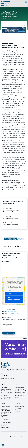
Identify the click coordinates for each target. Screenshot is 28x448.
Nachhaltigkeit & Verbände (6, 392)
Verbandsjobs (18, 408)
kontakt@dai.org (11, 312)
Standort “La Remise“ (5, 427)
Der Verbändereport (19, 387)
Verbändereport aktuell (20, 389)
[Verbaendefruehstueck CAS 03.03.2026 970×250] (14, 28)
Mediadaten (9, 378)
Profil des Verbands (8, 333)
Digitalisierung (4, 395)
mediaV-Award (18, 397)
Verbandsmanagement (6, 390)
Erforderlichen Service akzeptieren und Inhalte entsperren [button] (14, 299)
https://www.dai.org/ (13, 313)
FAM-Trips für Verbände (6, 422)
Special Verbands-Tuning (20, 392)
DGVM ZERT (17, 411)
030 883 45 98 (11, 310)
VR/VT (14, 378)
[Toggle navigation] (26, 2)
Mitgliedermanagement (6, 389)
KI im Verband (4, 387)
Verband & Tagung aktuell (20, 390)
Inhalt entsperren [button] (13, 294)
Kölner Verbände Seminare (6, 421)
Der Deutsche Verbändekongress (5, 418)
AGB (1, 436)
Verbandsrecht (4, 394)
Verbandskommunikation (6, 397)
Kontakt (3, 378)
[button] (2, 445)
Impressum (11, 436)
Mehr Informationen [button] (14, 291)
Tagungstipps (18, 409)
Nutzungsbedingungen (19, 436)
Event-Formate (4, 424)
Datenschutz (5, 436)
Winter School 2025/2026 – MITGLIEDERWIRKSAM (6, 410)
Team (26, 436)
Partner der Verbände (19, 406)
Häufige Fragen (4, 425)
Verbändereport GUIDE (20, 395)
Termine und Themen (19, 394)
